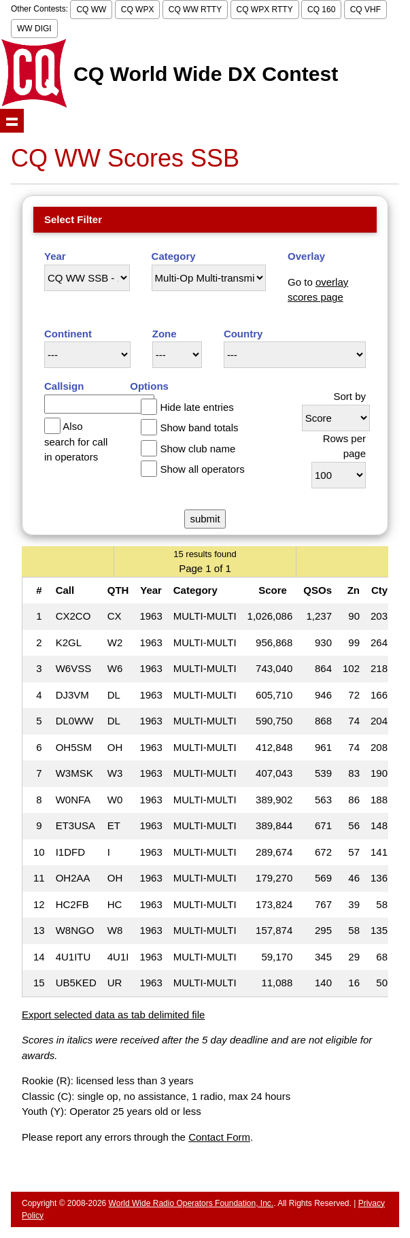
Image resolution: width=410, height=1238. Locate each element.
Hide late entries (196, 407)
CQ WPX (137, 9)
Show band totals (199, 427)
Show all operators (202, 469)
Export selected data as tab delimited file (113, 1014)
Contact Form (219, 1137)
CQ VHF (365, 9)
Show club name (197, 448)
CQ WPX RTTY (265, 9)
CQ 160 (321, 9)
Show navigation (12, 121)
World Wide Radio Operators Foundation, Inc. (191, 1203)
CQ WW (91, 9)
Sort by (349, 396)
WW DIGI (34, 28)
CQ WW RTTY (195, 9)
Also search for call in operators (75, 441)
